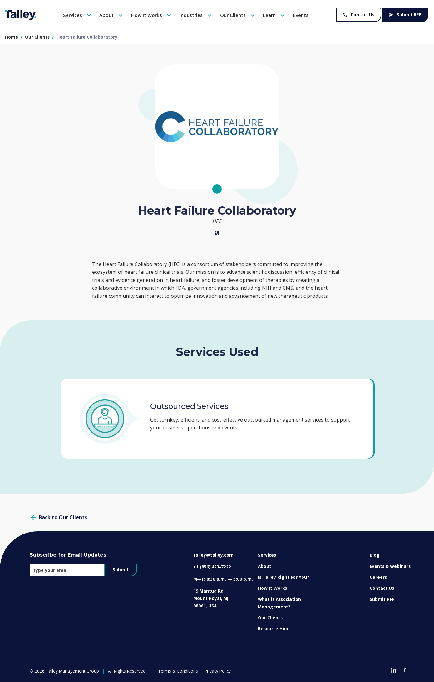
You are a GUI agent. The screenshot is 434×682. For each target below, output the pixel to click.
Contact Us (358, 14)
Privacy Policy (218, 671)
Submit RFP (405, 14)
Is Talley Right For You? (283, 577)
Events (300, 15)
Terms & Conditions (178, 671)
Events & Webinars (390, 566)
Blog (375, 555)
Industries (196, 15)
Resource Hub (273, 628)
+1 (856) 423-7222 (212, 567)
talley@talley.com (213, 555)
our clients (38, 37)
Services (78, 15)
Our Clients (238, 15)
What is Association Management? (279, 603)
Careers (378, 577)
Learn (274, 15)
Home (11, 37)
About (111, 15)
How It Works (152, 15)
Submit (121, 570)
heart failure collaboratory (87, 37)
